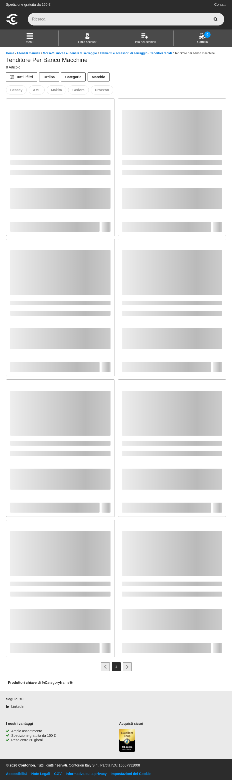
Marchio (98, 77)
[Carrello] (202, 38)
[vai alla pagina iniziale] (12, 24)
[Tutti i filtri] (21, 76)
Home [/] (10, 53)
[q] (126, 19)
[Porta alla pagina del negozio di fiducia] (127, 741)
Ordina (49, 77)
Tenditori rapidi (161, 53)
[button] (29, 38)
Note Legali (40, 774)
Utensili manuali (28, 53)
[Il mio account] (87, 38)
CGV (58, 774)
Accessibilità (16, 774)
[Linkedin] (15, 706)
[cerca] (216, 19)
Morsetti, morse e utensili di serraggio (70, 53)
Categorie (73, 77)
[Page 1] (116, 666)
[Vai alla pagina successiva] (127, 666)
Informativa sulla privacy (86, 774)
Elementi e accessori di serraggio (123, 53)
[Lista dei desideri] (144, 38)
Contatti (220, 4)
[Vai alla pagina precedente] (105, 666)
